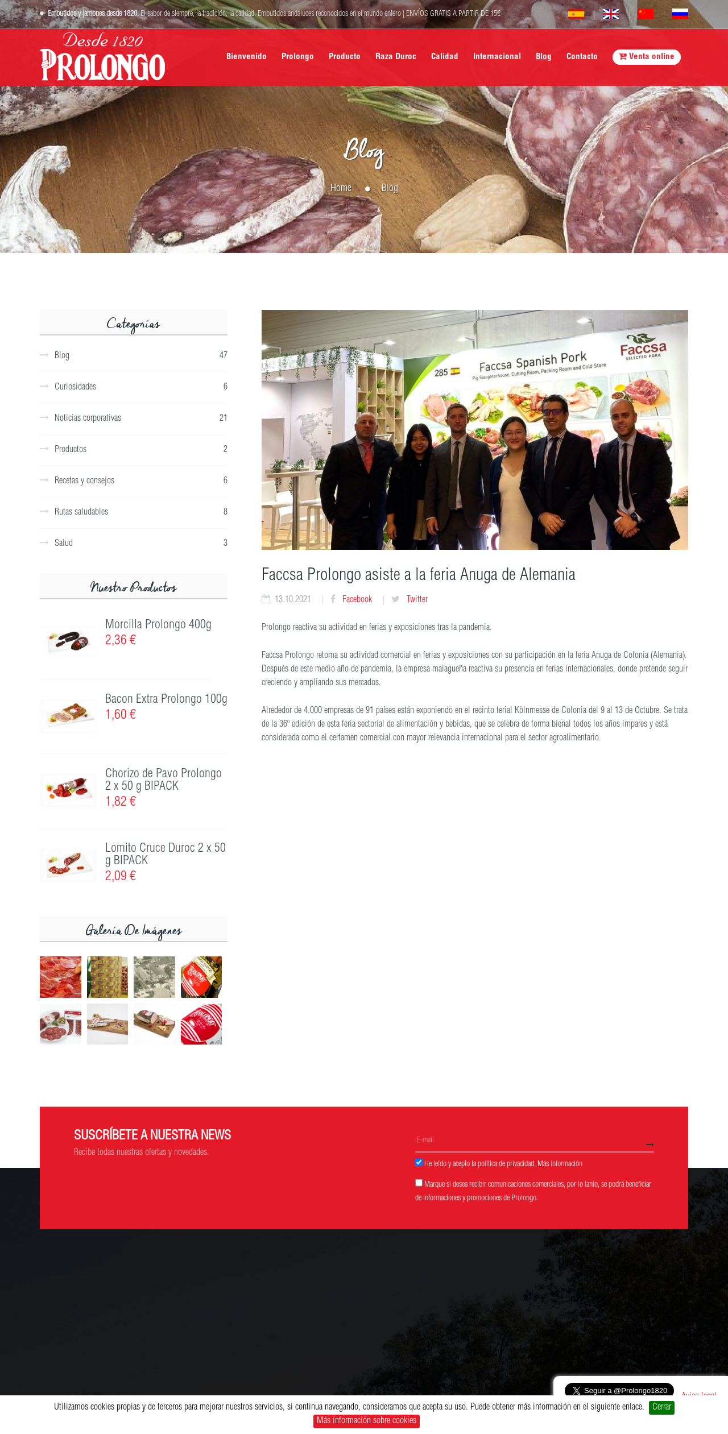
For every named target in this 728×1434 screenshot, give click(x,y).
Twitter (416, 600)
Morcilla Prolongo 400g (158, 625)
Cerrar (661, 1407)
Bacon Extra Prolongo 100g (166, 700)
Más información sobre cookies (366, 1421)
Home (340, 189)
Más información (559, 1164)
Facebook (356, 600)
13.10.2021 (293, 600)
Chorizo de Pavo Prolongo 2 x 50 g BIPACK (163, 780)
